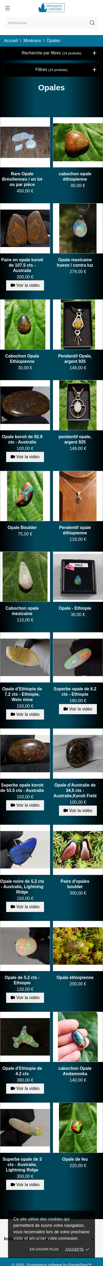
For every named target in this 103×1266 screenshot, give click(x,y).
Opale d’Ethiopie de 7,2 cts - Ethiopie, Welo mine (22, 694)
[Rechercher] (51, 23)
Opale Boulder (22, 527)
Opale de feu (75, 1159)
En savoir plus (44, 1249)
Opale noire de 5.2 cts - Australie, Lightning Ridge (22, 886)
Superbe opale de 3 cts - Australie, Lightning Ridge (22, 1164)
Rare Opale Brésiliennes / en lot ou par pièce (22, 179)
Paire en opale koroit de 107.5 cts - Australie (22, 265)
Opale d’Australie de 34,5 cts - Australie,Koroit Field (75, 790)
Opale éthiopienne (75, 977)
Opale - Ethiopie (75, 608)
